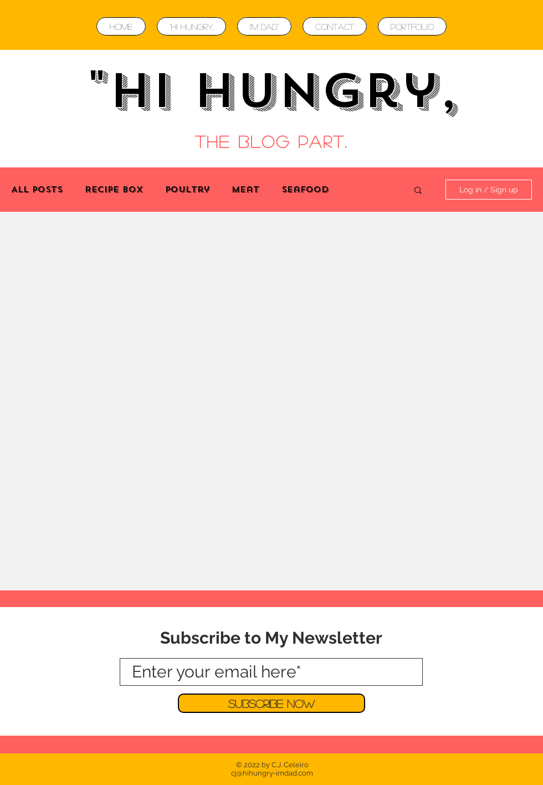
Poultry (187, 190)
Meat (245, 190)
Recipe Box (114, 190)
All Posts (37, 190)
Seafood (305, 190)
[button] (418, 191)
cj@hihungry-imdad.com (272, 773)
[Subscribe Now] (271, 703)
